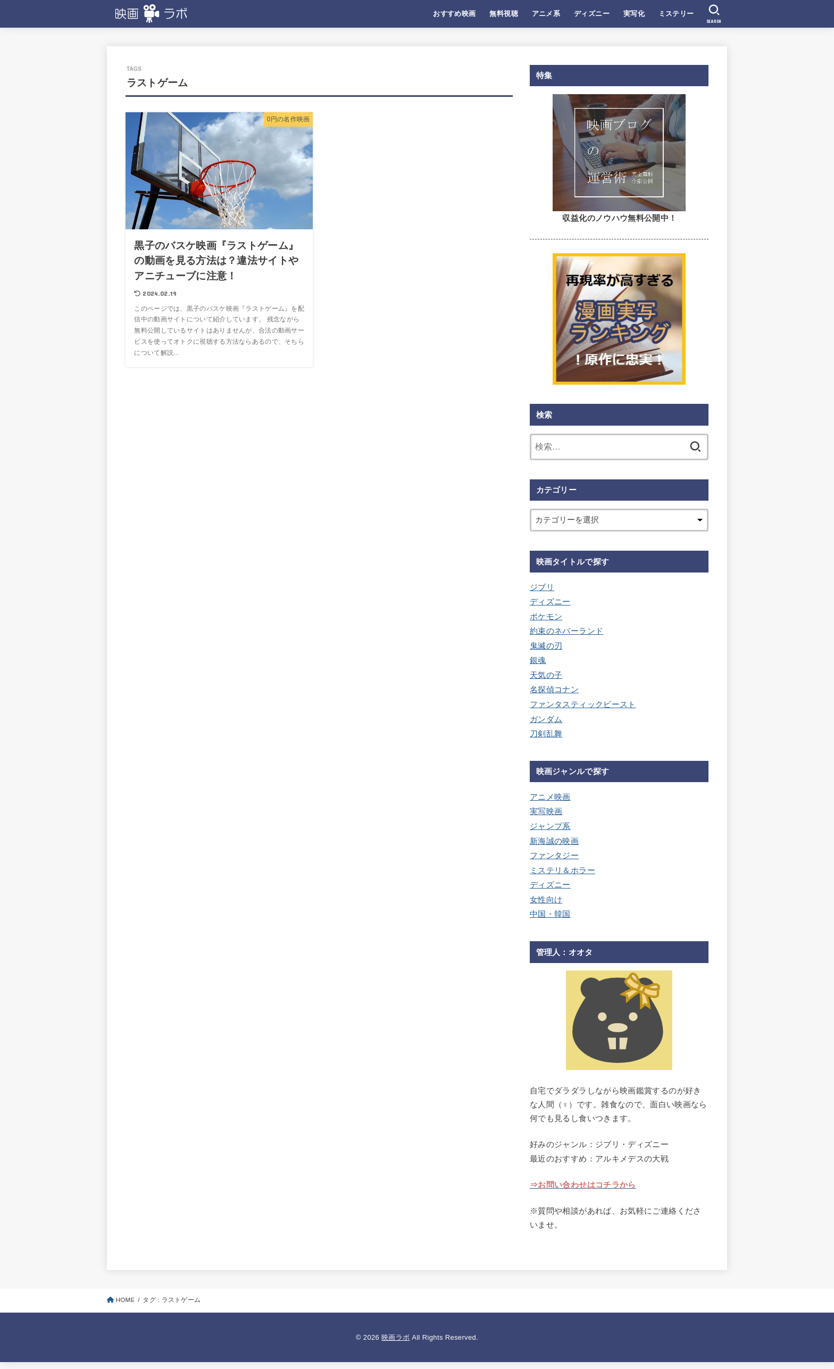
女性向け (546, 899)
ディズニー (592, 14)
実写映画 (546, 811)
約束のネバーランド (566, 631)
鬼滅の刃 (546, 646)
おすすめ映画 (454, 14)
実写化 (634, 14)
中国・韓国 (550, 914)
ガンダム (546, 719)
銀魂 (538, 660)
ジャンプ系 (550, 826)
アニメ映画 (550, 797)
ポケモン (546, 616)
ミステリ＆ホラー (562, 870)
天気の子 (546, 675)
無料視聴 (503, 14)
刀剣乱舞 (546, 733)
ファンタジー (554, 855)
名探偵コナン (554, 689)
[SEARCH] (714, 14)
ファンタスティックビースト (583, 704)
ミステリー (676, 14)
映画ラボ (395, 1337)
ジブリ (542, 587)
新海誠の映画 (554, 841)
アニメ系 (546, 14)
